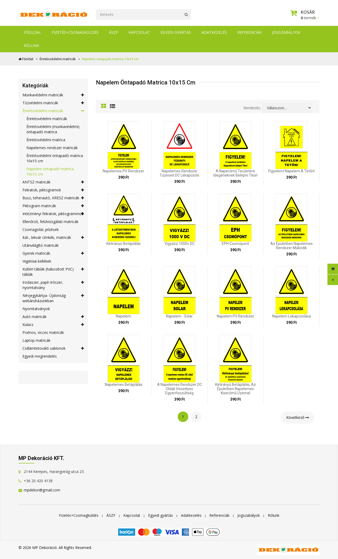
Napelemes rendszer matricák (52, 147)
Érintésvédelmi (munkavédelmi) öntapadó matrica (52, 129)
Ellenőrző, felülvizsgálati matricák (50, 221)
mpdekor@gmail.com (42, 489)
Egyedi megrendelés (39, 356)
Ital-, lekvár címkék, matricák (53, 237)
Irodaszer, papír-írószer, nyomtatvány (53, 285)
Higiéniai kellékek (36, 261)
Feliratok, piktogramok (53, 190)
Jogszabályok (286, 32)
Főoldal (32, 32)
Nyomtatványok (36, 308)
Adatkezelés (214, 32)
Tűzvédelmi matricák (53, 103)
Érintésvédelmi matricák (58, 59)
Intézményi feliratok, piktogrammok (53, 213)
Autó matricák (53, 316)
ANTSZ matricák (53, 182)
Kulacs (53, 324)
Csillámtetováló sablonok (53, 348)
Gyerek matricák (53, 253)
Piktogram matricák (53, 206)
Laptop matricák (36, 340)
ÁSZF (113, 32)
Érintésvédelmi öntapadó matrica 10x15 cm (54, 158)
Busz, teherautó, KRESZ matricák (53, 198)
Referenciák (249, 32)
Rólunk (31, 45)
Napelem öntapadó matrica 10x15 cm (50, 171)
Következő (297, 417)
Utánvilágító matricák (40, 245)
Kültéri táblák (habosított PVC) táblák (53, 272)
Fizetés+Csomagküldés (75, 32)
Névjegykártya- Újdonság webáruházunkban (53, 298)
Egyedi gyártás (176, 32)
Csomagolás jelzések (40, 229)
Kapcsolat (139, 32)
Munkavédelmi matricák (53, 95)
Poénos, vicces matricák (43, 332)
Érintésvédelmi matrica (45, 139)
